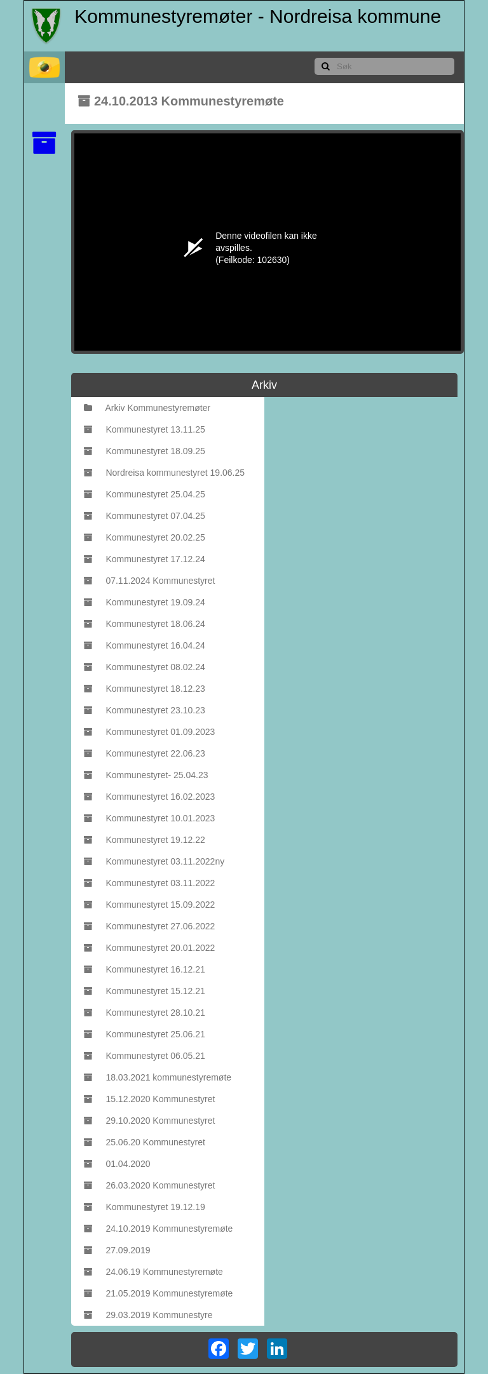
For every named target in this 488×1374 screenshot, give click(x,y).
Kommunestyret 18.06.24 (144, 624)
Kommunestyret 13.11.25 (144, 429)
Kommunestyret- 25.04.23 (146, 775)
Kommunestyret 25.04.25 (144, 494)
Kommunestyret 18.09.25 (144, 451)
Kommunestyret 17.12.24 (144, 559)
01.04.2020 (117, 1164)
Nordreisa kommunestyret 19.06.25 (164, 473)
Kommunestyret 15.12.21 (144, 991)
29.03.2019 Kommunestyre (148, 1315)
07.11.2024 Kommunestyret (149, 581)
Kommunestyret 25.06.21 (144, 1034)
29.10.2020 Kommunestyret (149, 1120)
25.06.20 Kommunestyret (144, 1142)
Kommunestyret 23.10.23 (144, 710)
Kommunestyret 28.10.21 (144, 1012)
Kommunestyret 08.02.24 (144, 667)
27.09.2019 (117, 1250)
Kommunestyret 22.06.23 (144, 753)
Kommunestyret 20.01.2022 (149, 948)
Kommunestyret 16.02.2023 (149, 796)
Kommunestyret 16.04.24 (144, 645)
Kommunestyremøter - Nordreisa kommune (257, 16)
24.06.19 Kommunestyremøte (153, 1272)
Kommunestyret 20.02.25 (144, 537)
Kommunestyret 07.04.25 (144, 516)
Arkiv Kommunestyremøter (147, 408)
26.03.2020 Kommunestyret (149, 1185)
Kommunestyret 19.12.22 (144, 840)
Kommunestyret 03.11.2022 (149, 883)
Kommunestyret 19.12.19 (144, 1207)
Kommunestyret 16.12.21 (144, 969)
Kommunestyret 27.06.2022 (149, 926)
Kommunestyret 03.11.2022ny (154, 861)
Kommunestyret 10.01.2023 (149, 818)
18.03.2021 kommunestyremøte (157, 1077)
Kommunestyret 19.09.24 (144, 602)
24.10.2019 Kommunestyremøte (158, 1228)
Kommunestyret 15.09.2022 (149, 904)
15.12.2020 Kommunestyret (149, 1099)
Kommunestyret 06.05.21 (144, 1056)
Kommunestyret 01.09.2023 (149, 732)
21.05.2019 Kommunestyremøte (158, 1293)
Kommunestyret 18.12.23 (144, 689)
